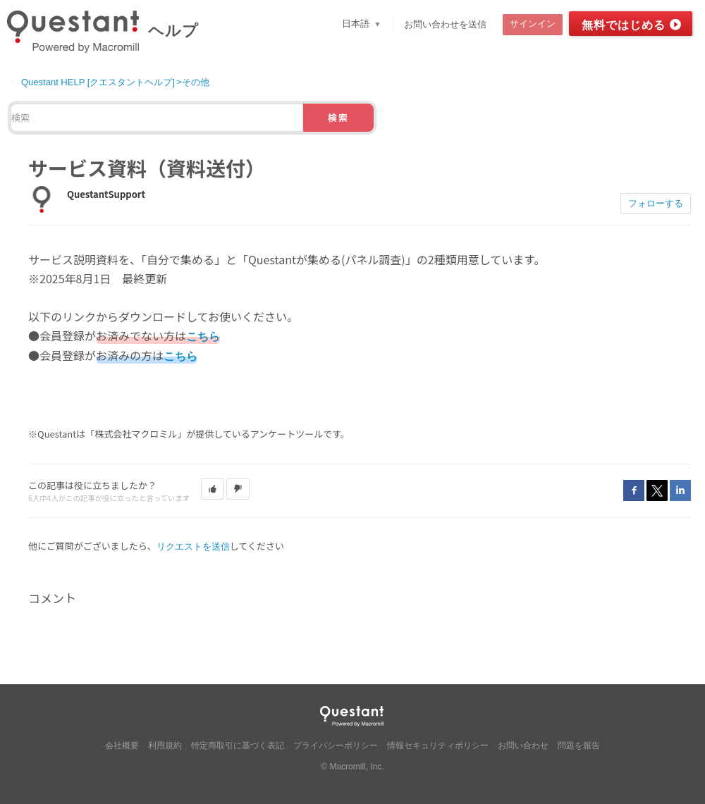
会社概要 (122, 745)
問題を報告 (579, 745)
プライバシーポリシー (335, 745)
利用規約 (165, 745)
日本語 (357, 23)
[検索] (157, 118)
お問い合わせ (523, 745)
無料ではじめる (624, 25)
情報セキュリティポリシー (438, 745)
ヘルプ (173, 30)
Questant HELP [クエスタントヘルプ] (98, 82)
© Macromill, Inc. (352, 767)
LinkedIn (680, 490)
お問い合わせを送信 (445, 24)
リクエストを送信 (193, 546)
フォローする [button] (655, 203)
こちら (203, 336)
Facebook (633, 490)
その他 (195, 82)
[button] (212, 489)
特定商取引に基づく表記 (237, 745)
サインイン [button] (533, 23)
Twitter (657, 490)
